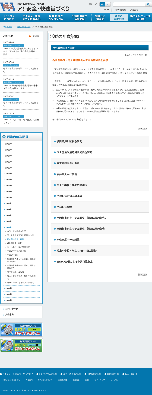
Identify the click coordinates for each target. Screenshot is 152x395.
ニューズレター (132, 374)
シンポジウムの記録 (48, 374)
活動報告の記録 (94, 374)
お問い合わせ (120, 10)
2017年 (8, 156)
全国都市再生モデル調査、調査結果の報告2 (81, 217)
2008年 (8, 209)
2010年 (8, 197)
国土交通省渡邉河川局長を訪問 (20, 235)
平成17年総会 (13, 255)
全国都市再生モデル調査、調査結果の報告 (81, 228)
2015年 (8, 168)
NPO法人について (45, 380)
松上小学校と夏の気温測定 (18, 247)
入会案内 (134, 10)
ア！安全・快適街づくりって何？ (17, 374)
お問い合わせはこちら (11, 380)
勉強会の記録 (113, 374)
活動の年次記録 (23, 27)
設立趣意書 (62, 380)
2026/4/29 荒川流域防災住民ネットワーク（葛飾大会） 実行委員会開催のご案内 (21, 51)
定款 (87, 380)
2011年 (8, 191)
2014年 (8, 173)
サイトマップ (100, 380)
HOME (107, 10)
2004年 (8, 288)
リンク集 (114, 380)
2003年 (8, 294)
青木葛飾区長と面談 (68, 163)
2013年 (8, 179)
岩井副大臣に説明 (14, 243)
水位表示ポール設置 (15, 272)
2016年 (8, 162)
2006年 (8, 221)
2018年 (8, 150)
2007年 (8, 215)
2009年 (8, 203)
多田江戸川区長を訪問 (16, 231)
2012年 (8, 185)
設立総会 (76, 380)
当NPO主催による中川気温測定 (20, 282)
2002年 (8, 300)
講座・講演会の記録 (72, 374)
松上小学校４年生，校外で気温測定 (77, 250)
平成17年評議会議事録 (16, 251)
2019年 (8, 144)
